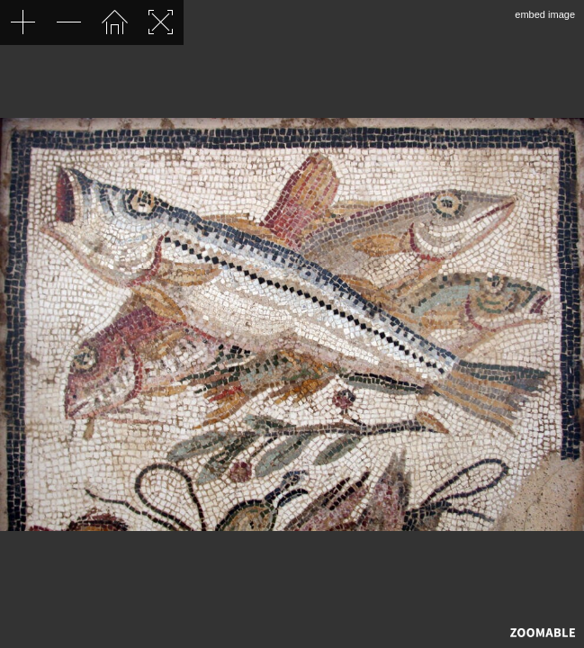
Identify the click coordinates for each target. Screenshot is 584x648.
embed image (545, 14)
